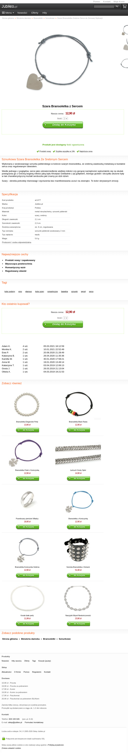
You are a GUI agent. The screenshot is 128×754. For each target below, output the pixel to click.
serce (91, 291)
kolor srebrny (10, 291)
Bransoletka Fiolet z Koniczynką (27, 470)
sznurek (74, 291)
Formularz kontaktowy (34, 722)
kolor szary (39, 291)
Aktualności (6, 672)
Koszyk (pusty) (44, 661)
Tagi (34, 661)
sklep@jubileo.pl (15, 722)
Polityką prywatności (56, 745)
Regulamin (36, 672)
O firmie (17, 672)
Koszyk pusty (125, 6)
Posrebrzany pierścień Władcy (27, 519)
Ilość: (60, 118)
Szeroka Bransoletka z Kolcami (78, 567)
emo (20, 291)
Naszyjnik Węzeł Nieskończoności (78, 615)
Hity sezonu (17, 661)
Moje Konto (119, 1)
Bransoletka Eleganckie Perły (27, 422)
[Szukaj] (104, 6)
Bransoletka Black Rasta (78, 422)
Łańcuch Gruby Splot (78, 470)
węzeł (83, 291)
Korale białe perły (27, 615)
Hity (44, 12)
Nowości (22, 12)
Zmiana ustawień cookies (11, 748)
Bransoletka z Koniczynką (78, 519)
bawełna (64, 291)
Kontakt (107, 1)
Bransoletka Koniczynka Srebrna (27, 567)
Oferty (34, 12)
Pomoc (96, 1)
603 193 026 (14, 719)
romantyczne (52, 291)
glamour (28, 291)
